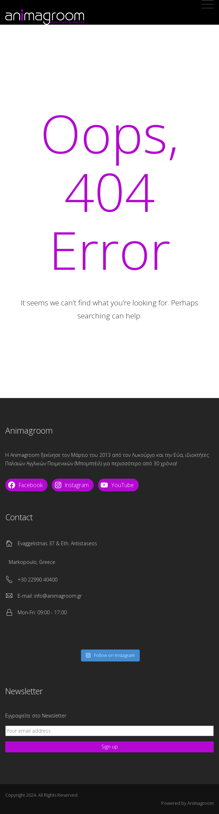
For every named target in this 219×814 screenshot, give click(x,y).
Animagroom (200, 803)
